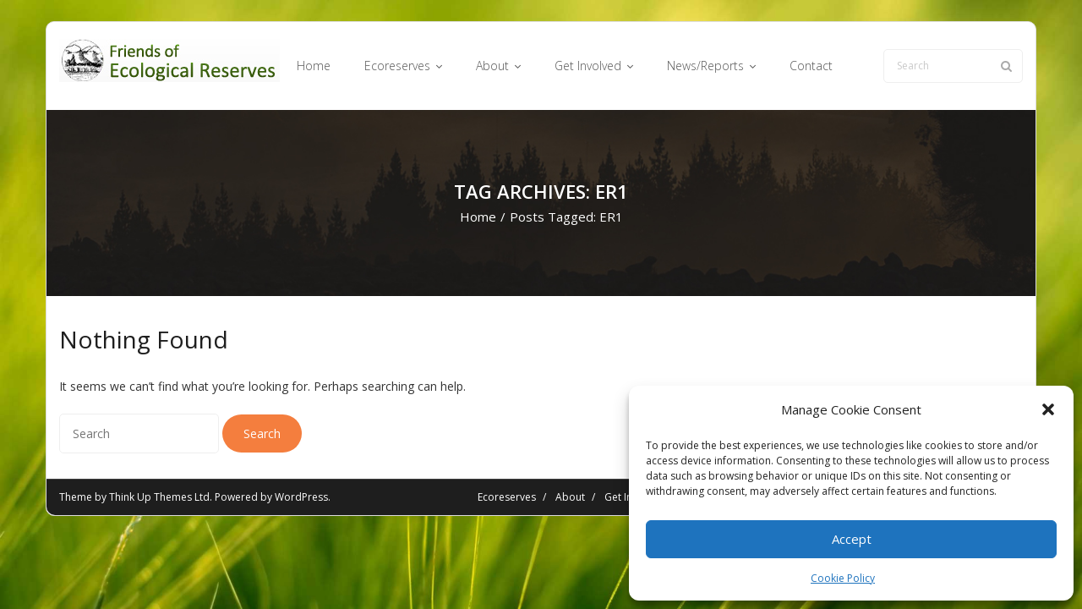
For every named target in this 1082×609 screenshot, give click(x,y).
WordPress (301, 497)
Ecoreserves (507, 497)
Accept (852, 538)
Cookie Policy (843, 578)
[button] (1048, 409)
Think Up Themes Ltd (159, 497)
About (570, 497)
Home (478, 216)
